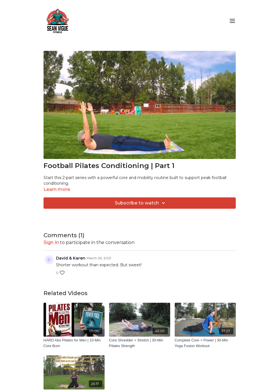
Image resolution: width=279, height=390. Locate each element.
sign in (51, 242)
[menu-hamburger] (232, 21)
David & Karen (70, 258)
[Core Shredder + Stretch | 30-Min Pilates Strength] (139, 342)
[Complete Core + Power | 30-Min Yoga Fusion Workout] (205, 342)
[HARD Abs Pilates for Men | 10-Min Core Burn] (74, 342)
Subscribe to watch (141, 203)
